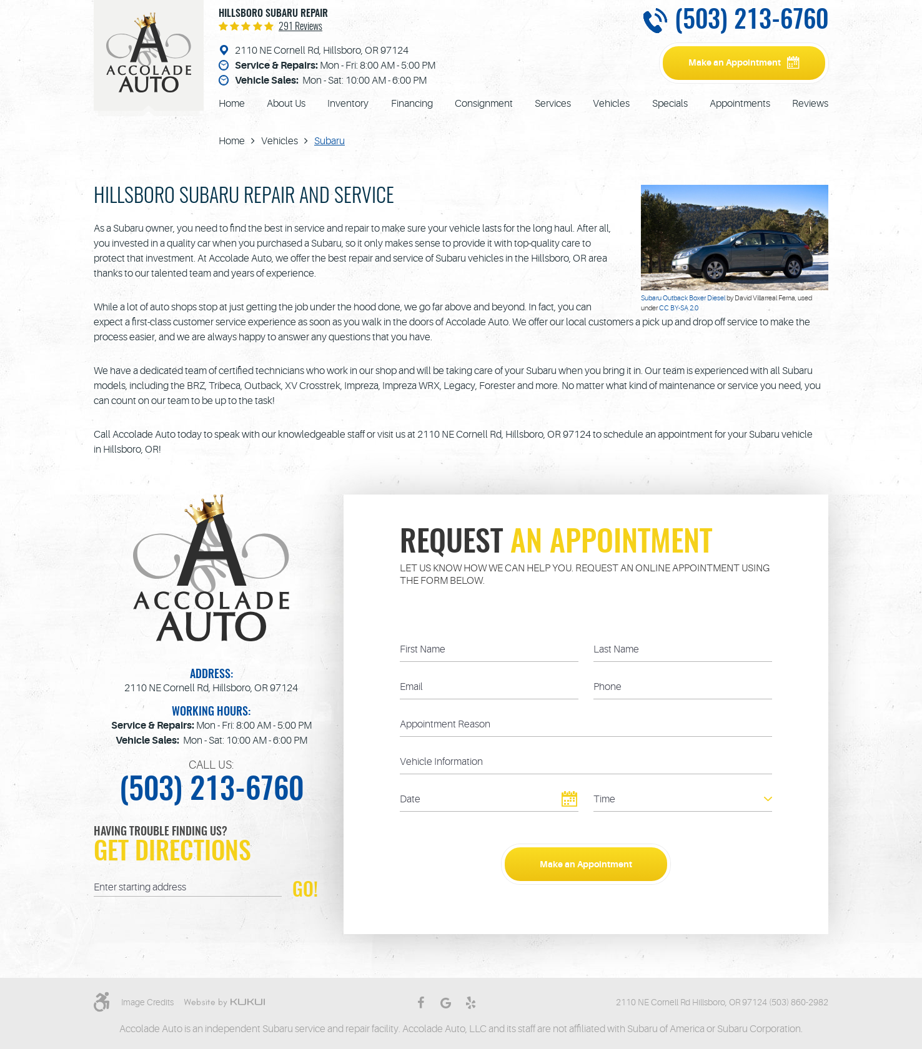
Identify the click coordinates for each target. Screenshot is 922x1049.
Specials (670, 103)
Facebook (420, 1002)
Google (445, 1002)
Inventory (348, 103)
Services (553, 103)
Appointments (740, 103)
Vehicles (611, 103)
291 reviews (300, 27)
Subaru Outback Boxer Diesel (683, 298)
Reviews (810, 103)
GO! (305, 889)
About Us (286, 103)
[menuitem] (232, 103)
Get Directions (172, 852)
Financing (412, 103)
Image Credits (147, 1002)
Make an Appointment (734, 62)
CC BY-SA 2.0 (678, 308)
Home (232, 103)
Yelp (470, 1002)
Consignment (484, 103)
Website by (224, 1003)
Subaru (329, 141)
